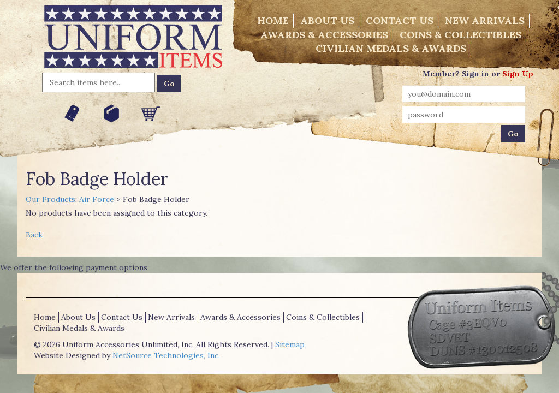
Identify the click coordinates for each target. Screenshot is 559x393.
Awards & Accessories (324, 34)
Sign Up (517, 74)
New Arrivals (485, 20)
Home (273, 20)
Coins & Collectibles (460, 34)
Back (34, 235)
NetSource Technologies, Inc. (166, 355)
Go (169, 83)
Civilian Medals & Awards (391, 48)
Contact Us (399, 20)
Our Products (50, 199)
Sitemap (290, 344)
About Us (327, 20)
